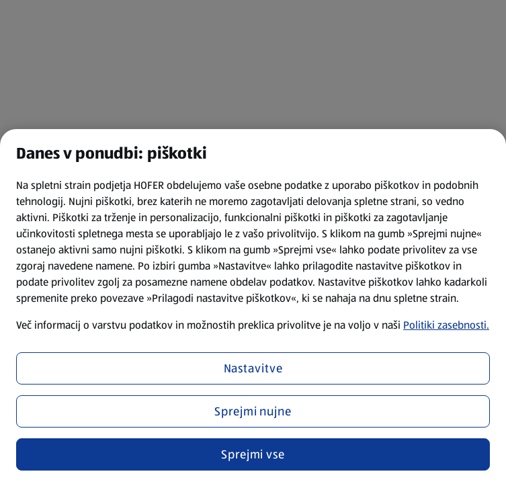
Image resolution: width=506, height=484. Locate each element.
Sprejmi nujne (253, 411)
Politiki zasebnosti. (446, 325)
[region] (253, 306)
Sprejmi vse (253, 454)
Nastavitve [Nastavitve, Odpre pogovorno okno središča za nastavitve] (253, 368)
